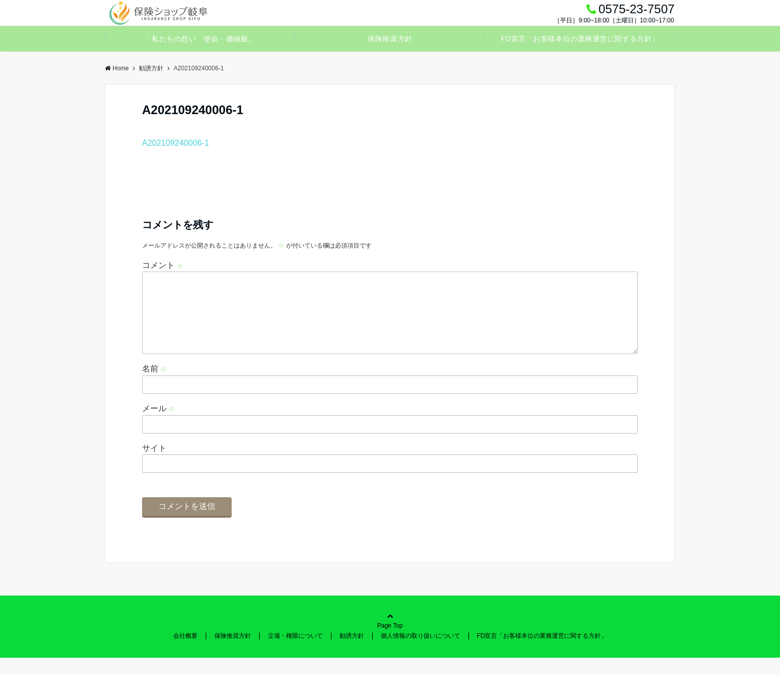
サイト (154, 464)
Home (117, 68)
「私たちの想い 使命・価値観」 (199, 39)
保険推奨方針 (390, 39)
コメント (162, 265)
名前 (154, 385)
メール (158, 424)
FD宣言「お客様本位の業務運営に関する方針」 (580, 39)
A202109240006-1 (175, 143)
